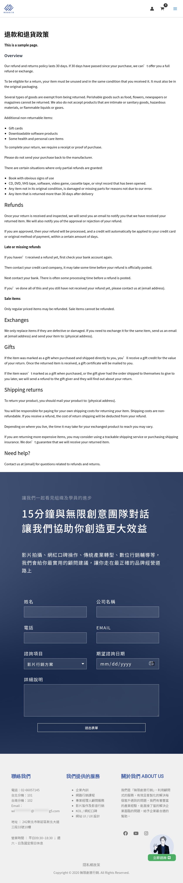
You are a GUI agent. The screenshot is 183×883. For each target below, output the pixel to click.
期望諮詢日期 (111, 653)
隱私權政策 (91, 865)
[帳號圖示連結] (156, 11)
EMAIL (104, 627)
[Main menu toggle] (178, 11)
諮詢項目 (33, 653)
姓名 (29, 601)
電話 (29, 627)
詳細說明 (33, 679)
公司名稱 (106, 601)
